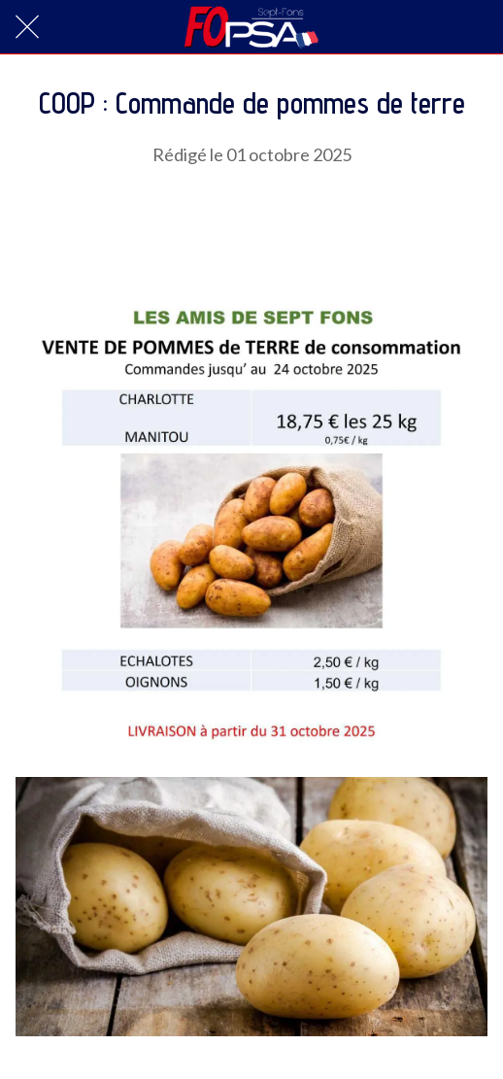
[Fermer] (27, 27)
